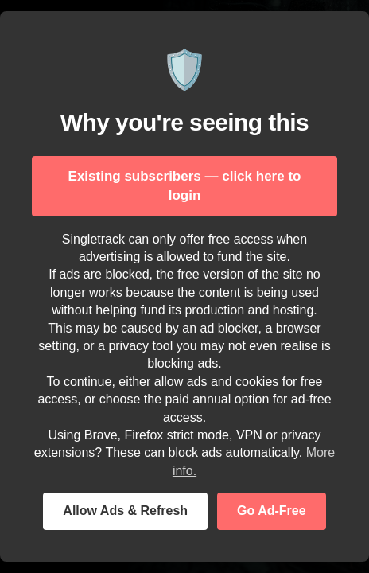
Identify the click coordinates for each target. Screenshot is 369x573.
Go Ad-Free (271, 510)
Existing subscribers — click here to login (184, 186)
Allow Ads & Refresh (125, 510)
